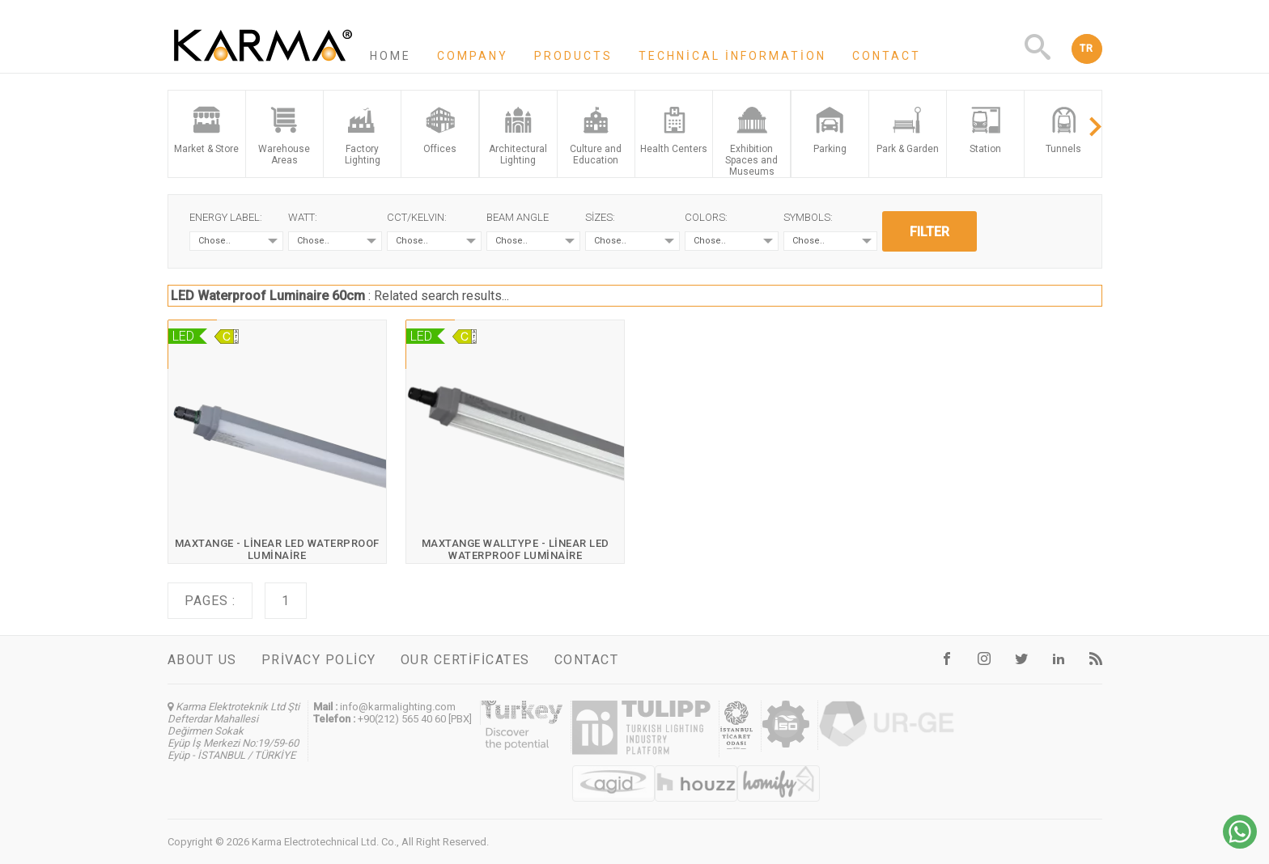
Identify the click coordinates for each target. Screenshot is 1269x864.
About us (202, 659)
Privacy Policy (318, 659)
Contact (886, 55)
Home (390, 55)
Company (472, 55)
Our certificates (465, 659)
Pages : (210, 600)
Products (573, 55)
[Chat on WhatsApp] (1240, 844)
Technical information (732, 55)
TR (1087, 48)
